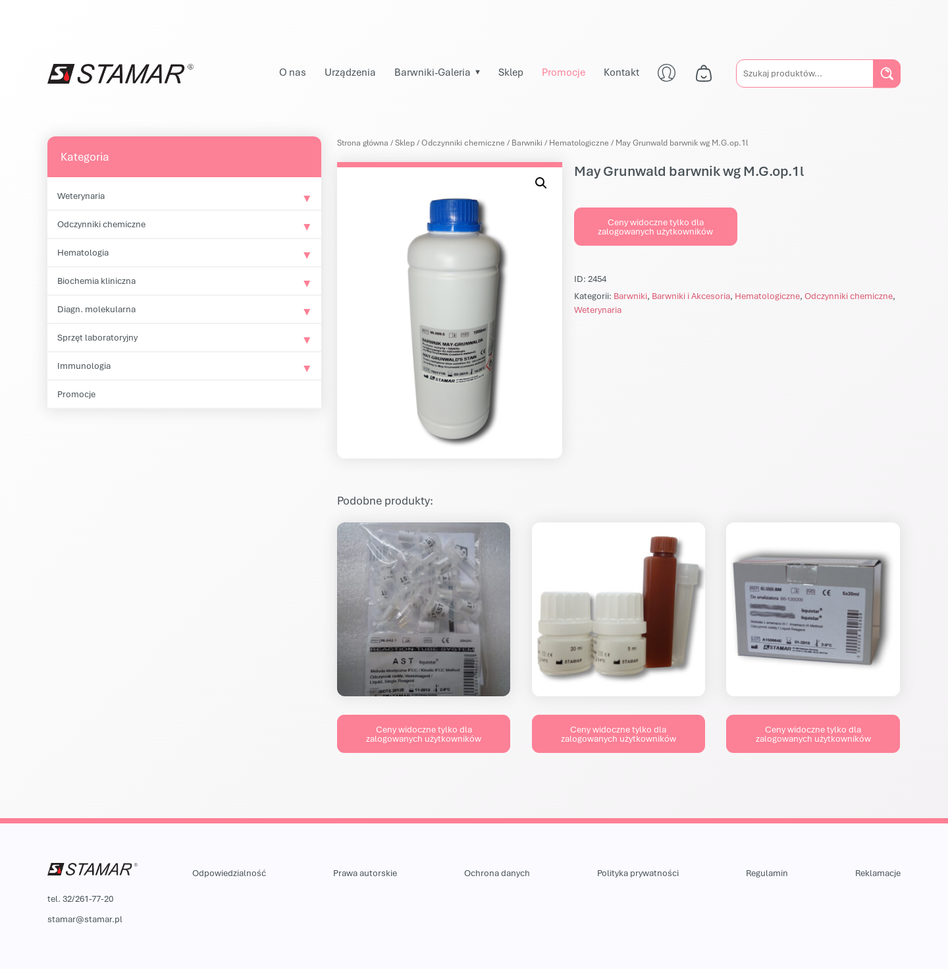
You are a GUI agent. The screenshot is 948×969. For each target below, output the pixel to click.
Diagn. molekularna (96, 309)
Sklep (510, 71)
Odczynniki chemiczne (101, 224)
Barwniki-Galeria (432, 71)
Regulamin (767, 873)
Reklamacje (878, 873)
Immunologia (84, 366)
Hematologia (83, 252)
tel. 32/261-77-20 (80, 898)
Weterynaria (81, 196)
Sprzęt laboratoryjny (97, 337)
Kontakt (621, 71)
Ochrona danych (497, 873)
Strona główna (362, 142)
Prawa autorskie (365, 873)
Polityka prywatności (638, 873)
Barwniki (527, 142)
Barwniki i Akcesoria (691, 296)
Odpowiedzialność (229, 873)
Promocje (563, 71)
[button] (541, 183)
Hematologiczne (579, 142)
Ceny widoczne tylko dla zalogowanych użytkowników (655, 226)
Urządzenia (350, 71)
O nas (292, 71)
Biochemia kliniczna (96, 281)
